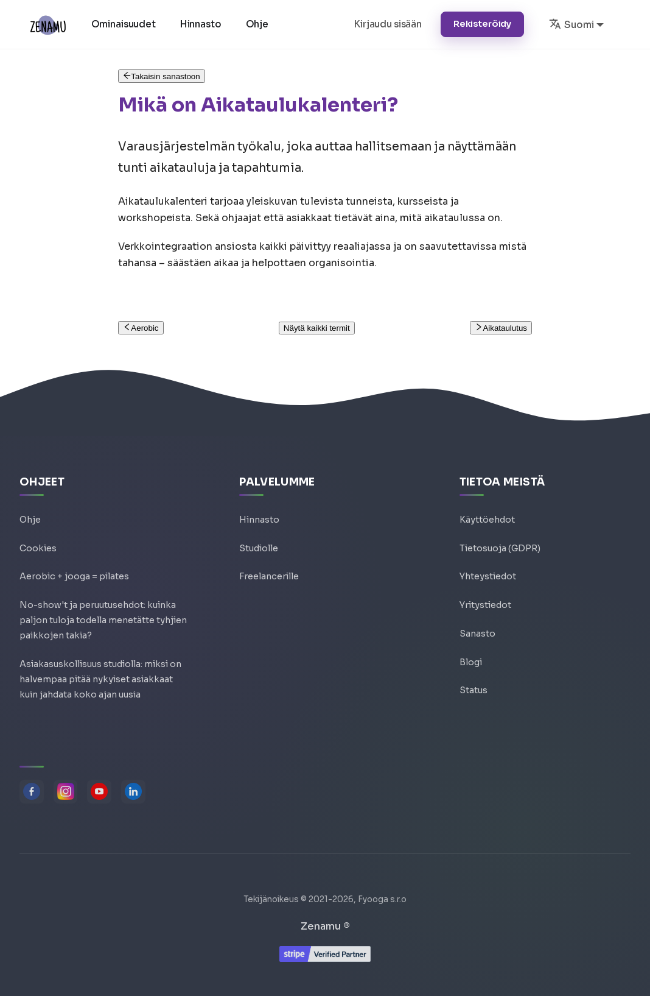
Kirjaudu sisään (388, 24)
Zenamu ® (325, 926)
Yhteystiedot (488, 563)
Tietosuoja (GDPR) (500, 534)
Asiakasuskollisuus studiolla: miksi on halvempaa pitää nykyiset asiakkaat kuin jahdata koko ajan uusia (100, 675)
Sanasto (477, 621)
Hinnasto (202, 24)
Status (474, 680)
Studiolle (258, 534)
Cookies (38, 534)
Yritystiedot (485, 592)
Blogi (471, 651)
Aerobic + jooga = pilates (74, 563)
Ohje (258, 24)
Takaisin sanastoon (161, 76)
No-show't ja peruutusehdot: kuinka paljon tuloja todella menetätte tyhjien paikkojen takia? (103, 610)
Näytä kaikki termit (317, 328)
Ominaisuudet (125, 24)
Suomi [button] (571, 24)
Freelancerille (269, 563)
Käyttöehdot (487, 505)
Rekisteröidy (482, 23)
